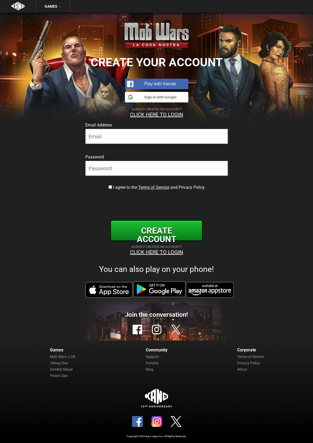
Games (53, 6)
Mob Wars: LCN (62, 357)
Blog (149, 369)
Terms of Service (153, 187)
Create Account (156, 233)
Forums (152, 363)
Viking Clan (59, 363)
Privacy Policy (248, 363)
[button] (156, 84)
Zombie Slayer (61, 369)
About (242, 369)
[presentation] (156, 204)
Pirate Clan (59, 376)
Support (152, 357)
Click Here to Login (156, 114)
